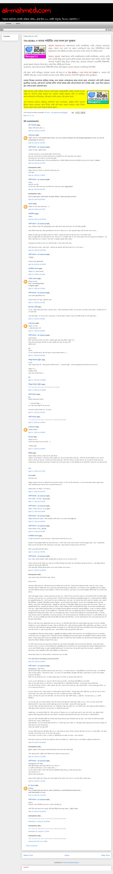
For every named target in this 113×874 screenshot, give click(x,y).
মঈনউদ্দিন (31, 214)
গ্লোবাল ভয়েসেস (55, 46)
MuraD (30, 437)
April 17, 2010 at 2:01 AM (36, 274)
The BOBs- (72, 72)
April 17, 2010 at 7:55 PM (36, 552)
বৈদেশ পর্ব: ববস (30, 116)
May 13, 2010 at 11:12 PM (37, 795)
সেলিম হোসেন (32, 278)
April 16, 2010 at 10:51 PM (37, 250)
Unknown (31, 135)
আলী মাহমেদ (32, 394)
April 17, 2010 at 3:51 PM (36, 491)
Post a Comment (31, 846)
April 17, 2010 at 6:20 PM (36, 531)
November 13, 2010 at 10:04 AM (39, 821)
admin (30, 204)
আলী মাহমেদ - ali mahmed (37, 147)
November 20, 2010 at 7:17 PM (38, 831)
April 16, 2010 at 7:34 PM (36, 175)
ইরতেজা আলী (32, 307)
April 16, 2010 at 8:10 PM (36, 189)
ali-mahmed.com (26, 11)
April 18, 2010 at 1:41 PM (36, 781)
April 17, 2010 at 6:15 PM (36, 501)
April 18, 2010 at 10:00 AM (37, 742)
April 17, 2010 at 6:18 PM (36, 521)
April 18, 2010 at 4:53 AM (36, 661)
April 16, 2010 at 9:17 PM (36, 209)
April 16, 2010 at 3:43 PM (36, 143)
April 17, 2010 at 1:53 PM (36, 412)
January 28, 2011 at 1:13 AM (37, 841)
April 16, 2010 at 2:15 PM (36, 131)
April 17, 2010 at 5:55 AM (36, 331)
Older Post (105, 855)
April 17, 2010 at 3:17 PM (36, 471)
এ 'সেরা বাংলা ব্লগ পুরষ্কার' (87, 72)
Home (18, 23)
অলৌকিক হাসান (33, 268)
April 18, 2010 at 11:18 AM (37, 756)
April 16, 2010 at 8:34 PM (36, 199)
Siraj (30, 475)
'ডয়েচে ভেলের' (54, 56)
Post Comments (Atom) (71, 862)
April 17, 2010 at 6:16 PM (36, 511)
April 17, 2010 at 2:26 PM (36, 432)
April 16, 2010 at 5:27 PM (36, 163)
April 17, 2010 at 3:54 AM (36, 319)
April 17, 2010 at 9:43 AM (36, 355)
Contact (8, 23)
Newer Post (28, 855)
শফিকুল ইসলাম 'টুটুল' (34, 360)
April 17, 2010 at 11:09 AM (37, 380)
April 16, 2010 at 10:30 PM (37, 219)
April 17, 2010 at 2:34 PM (36, 449)
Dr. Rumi (31, 785)
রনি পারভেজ (32, 125)
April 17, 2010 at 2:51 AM (36, 302)
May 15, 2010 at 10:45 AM (37, 811)
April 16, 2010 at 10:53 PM (37, 264)
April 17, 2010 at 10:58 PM (37, 570)
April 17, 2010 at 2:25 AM (36, 288)
